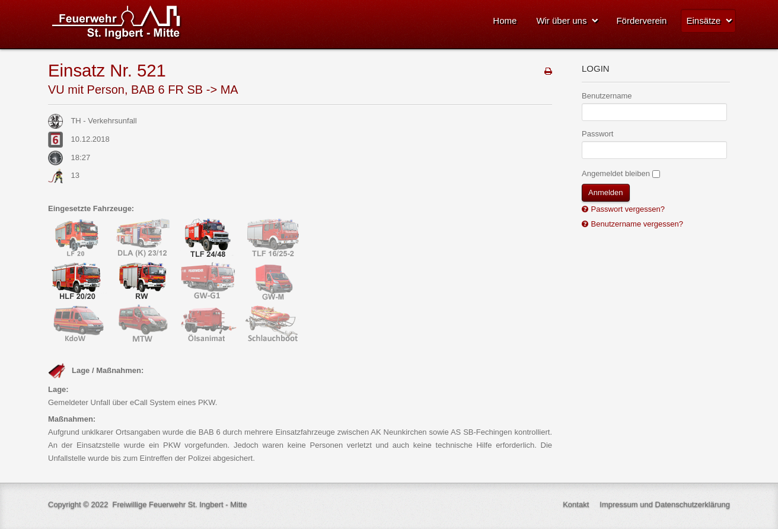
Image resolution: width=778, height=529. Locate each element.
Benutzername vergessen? (636, 223)
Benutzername (607, 95)
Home (504, 20)
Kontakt (576, 504)
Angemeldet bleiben (616, 173)
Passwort (597, 133)
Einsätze (703, 20)
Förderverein (641, 20)
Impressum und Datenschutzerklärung (665, 504)
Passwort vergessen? (627, 209)
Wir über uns (561, 20)
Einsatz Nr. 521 (107, 70)
